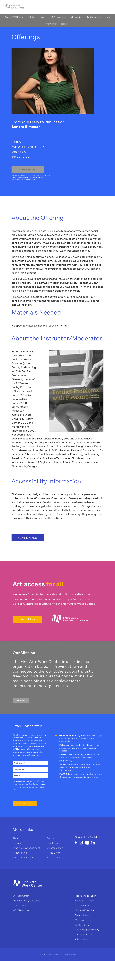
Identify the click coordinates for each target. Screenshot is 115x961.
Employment (54, 843)
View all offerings (28, 537)
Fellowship (53, 838)
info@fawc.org (21, 910)
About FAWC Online (14, 17)
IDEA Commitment (23, 857)
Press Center (54, 852)
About (16, 838)
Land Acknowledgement (26, 847)
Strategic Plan (55, 847)
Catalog (31, 17)
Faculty (43, 17)
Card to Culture (93, 17)
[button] (27, 619)
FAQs (107, 17)
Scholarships (76, 17)
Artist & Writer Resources (57, 24)
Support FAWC (55, 857)
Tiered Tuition (21, 156)
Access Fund (20, 852)
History (17, 843)
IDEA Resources (58, 17)
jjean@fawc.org (17, 179)
